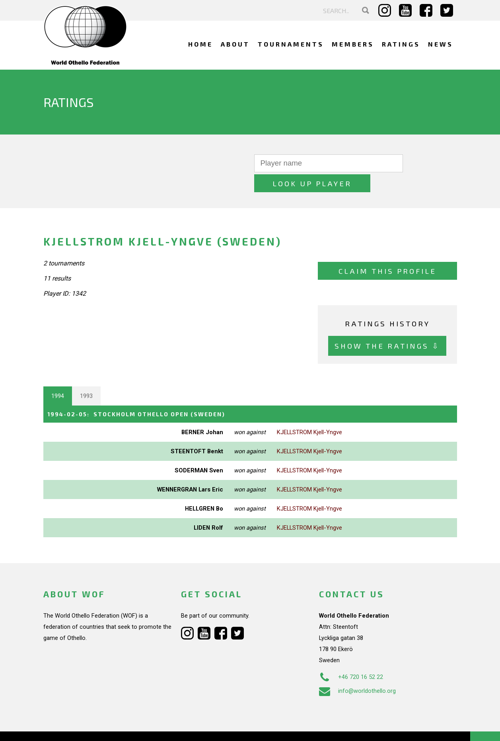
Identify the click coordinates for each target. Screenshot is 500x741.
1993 (86, 376)
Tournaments (291, 44)
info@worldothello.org (357, 670)
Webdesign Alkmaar (77, 726)
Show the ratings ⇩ (387, 325)
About (235, 44)
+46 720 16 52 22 (351, 656)
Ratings (401, 44)
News (440, 44)
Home (200, 44)
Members (353, 44)
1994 (57, 376)
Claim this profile (387, 250)
